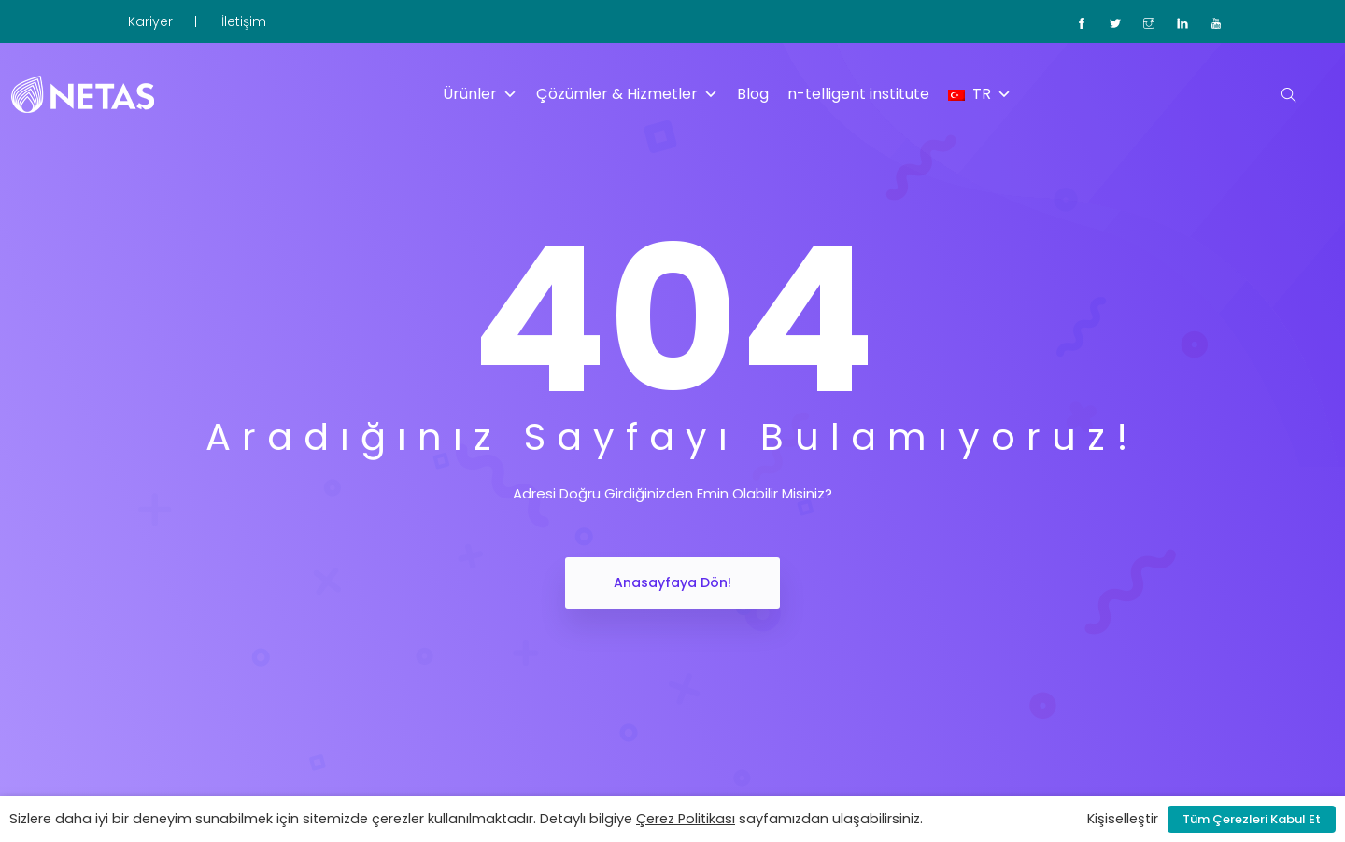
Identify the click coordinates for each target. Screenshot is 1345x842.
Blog (753, 94)
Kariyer (150, 21)
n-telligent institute (858, 94)
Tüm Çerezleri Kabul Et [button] (1251, 819)
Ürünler (480, 94)
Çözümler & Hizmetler (627, 94)
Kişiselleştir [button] (1122, 818)
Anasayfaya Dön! (672, 582)
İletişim (243, 21)
